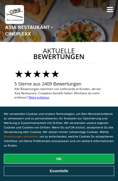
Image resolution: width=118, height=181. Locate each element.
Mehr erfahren (39, 97)
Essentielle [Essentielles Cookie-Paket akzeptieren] (59, 171)
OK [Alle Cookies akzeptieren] (59, 159)
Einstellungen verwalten (21, 136)
